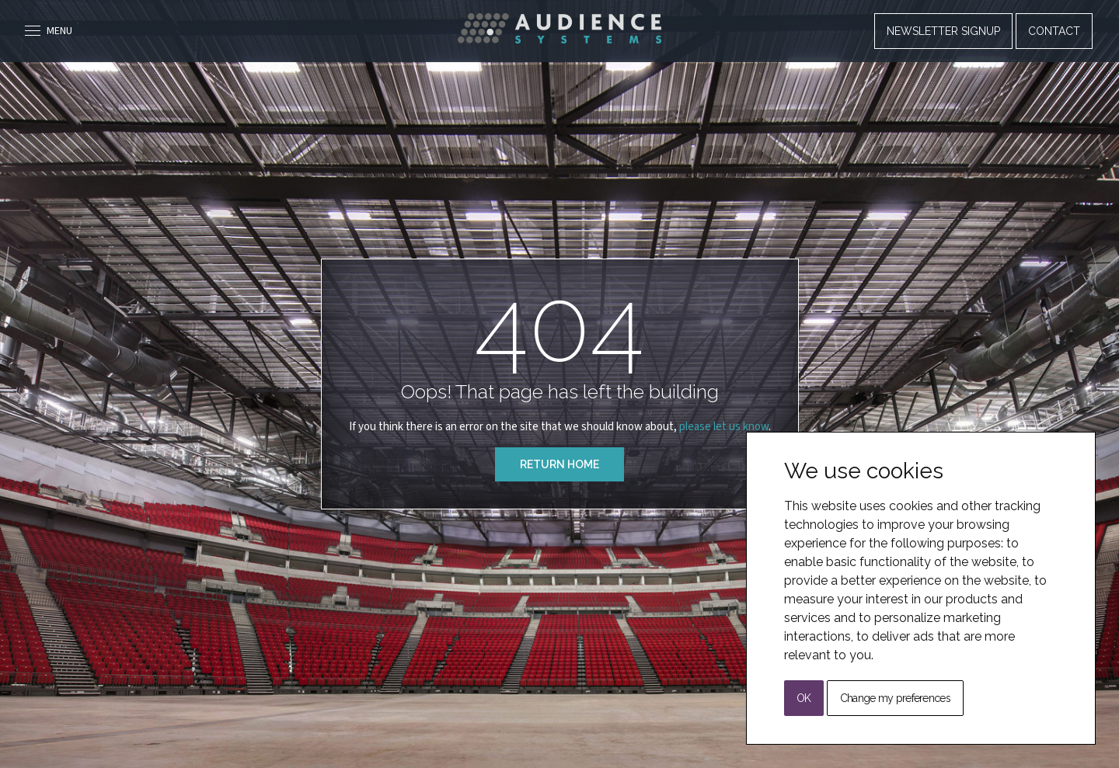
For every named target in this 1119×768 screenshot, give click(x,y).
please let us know (724, 427)
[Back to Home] (559, 28)
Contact (1054, 31)
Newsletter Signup (943, 31)
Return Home (559, 464)
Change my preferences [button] (895, 698)
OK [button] (804, 698)
